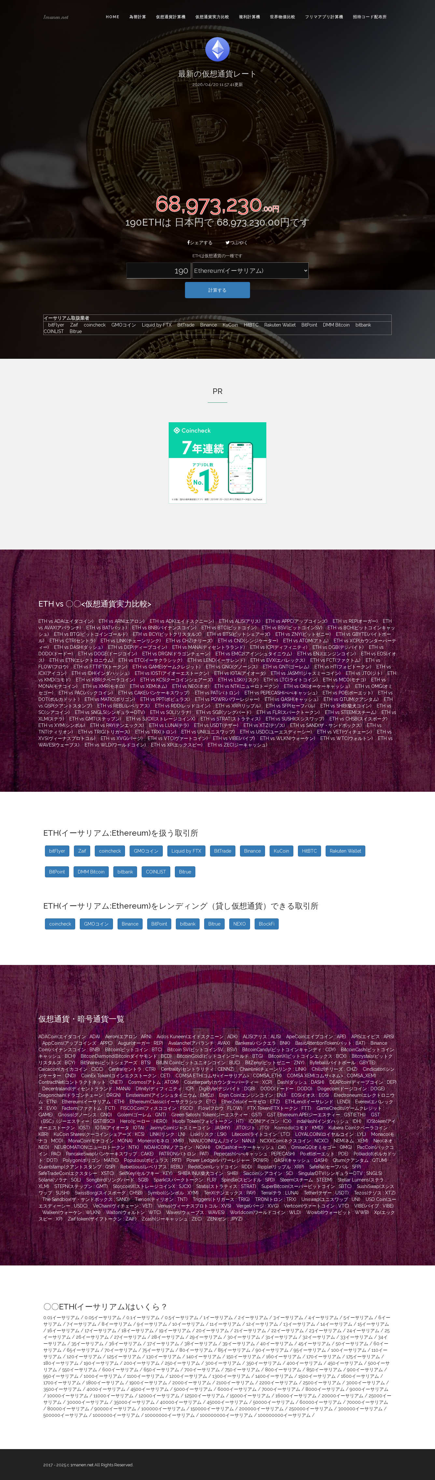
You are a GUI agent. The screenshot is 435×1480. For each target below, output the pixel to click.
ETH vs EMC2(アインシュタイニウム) (254, 653)
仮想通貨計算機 (171, 17)
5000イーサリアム (193, 1389)
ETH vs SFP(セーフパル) (290, 705)
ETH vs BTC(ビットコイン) (229, 627)
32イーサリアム (318, 1337)
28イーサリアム (167, 1337)
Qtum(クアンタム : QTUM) (360, 1160)
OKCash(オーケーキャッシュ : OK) (251, 1147)
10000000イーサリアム (170, 1415)
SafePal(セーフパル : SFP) (335, 1166)
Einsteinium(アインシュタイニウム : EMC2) (170, 1095)
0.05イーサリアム (103, 1317)
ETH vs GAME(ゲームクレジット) (167, 666)
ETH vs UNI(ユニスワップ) (208, 731)
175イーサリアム (363, 1356)
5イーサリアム (358, 1317)
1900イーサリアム (148, 1382)
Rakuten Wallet (278, 325)
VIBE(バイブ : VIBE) (374, 1205)
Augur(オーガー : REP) (140, 1043)
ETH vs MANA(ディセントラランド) (208, 647)
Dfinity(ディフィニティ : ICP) (165, 1088)
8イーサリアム (117, 1324)
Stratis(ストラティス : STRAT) (226, 1186)
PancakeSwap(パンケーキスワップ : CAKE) (110, 1153)
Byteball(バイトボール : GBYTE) (342, 1062)
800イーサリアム (283, 1369)
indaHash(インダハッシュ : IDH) (329, 1121)
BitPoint (307, 325)
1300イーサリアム (231, 1376)
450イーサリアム (345, 1363)
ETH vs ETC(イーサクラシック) (150, 660)
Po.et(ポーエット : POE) (324, 1153)
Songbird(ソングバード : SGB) (117, 1179)
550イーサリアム (79, 1369)
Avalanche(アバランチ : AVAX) (199, 1043)
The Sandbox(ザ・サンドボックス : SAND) (86, 1199)
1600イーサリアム (360, 1376)
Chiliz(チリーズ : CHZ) (335, 1069)
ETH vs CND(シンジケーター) (248, 640)
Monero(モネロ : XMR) (161, 1140)
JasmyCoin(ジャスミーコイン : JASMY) (189, 1127)
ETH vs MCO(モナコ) (344, 679)
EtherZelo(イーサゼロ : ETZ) (250, 1101)
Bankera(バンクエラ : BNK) (262, 1043)
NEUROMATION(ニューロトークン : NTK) (96, 1147)
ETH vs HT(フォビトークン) (343, 666)
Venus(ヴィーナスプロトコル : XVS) (194, 1205)
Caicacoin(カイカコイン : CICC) (70, 1069)
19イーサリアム (175, 1330)
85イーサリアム (234, 1350)
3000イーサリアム (365, 1382)
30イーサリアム (243, 1337)
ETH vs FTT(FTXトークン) (100, 666)
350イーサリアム (263, 1363)
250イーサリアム (182, 1363)
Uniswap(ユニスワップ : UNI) (331, 1199)
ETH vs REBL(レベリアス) (123, 705)
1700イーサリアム (62, 1382)
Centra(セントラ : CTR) (132, 1069)
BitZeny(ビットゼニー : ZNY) (274, 1062)
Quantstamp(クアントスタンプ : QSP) (76, 1166)
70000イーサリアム (367, 1402)
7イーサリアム (81, 1324)
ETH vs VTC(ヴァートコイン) (178, 738)
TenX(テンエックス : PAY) (230, 1192)
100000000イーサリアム (226, 1415)
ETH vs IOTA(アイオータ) (240, 673)
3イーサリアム (288, 1317)
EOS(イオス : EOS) (310, 1095)
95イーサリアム (310, 1350)
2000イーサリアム (191, 1382)
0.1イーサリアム (143, 1317)
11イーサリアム (225, 1324)
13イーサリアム (299, 1324)
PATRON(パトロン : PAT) (184, 1153)
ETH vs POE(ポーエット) (348, 692)
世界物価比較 (282, 17)
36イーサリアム (125, 1343)
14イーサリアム (336, 1324)
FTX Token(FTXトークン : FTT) (279, 1108)
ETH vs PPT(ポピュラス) (165, 699)
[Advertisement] (217, 139)
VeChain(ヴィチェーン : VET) (122, 1205)
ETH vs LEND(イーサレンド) (216, 660)
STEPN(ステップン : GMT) (81, 1186)
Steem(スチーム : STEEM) (306, 1179)
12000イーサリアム (159, 1395)
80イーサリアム (196, 1350)
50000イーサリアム (273, 1402)
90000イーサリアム (115, 1408)
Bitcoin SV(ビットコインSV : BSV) (202, 1049)
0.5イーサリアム (181, 1317)
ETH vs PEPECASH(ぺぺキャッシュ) (281, 692)
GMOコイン (122, 325)
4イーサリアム (323, 1317)
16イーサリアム (63, 1330)
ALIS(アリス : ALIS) (262, 1036)
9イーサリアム (152, 1324)
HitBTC (249, 325)
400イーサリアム (304, 1363)
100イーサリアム (348, 1350)
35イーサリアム (87, 1343)
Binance (207, 325)
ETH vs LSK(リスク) (238, 679)
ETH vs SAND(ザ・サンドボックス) (326, 725)
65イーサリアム (83, 1350)
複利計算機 (249, 17)
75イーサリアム (158, 1350)
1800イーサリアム (105, 1382)
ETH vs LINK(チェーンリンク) (131, 640)
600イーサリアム (120, 1369)
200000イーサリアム (261, 1408)
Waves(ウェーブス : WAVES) (195, 1212)
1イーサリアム (218, 1317)
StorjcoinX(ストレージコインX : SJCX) (152, 1186)
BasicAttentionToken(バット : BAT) (330, 1043)
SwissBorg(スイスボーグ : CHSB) (109, 1192)
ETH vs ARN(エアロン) (122, 621)
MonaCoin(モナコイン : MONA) (100, 1140)
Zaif (72, 325)
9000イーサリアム (369, 1389)
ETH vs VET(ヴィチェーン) (344, 731)
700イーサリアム (202, 1369)
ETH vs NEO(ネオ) (190, 686)
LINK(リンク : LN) (167, 1134)
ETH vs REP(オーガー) (355, 621)
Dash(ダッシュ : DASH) (300, 1082)
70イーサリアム (121, 1350)
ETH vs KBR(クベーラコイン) (105, 679)
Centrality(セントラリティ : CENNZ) (197, 1069)
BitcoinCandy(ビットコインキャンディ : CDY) (289, 1049)
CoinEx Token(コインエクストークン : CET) (125, 1075)
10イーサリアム (188, 1324)
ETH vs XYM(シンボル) (61, 725)
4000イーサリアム (106, 1389)
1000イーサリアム (103, 1376)
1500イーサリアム (317, 1376)
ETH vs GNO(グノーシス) (232, 666)
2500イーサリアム (322, 1382)
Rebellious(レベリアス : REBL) (151, 1166)
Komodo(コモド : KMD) (298, 1127)
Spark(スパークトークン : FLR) (185, 1179)
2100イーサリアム (235, 1382)
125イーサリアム (124, 1356)
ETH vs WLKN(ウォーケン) (287, 738)
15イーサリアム (373, 1324)
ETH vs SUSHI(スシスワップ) (295, 718)
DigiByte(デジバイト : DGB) (227, 1088)
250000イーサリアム (311, 1408)
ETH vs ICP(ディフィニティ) (278, 647)
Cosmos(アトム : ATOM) (153, 1082)
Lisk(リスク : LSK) (208, 1134)
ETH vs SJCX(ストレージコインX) (160, 718)
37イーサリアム (163, 1343)
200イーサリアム (142, 1363)
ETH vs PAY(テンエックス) (117, 725)
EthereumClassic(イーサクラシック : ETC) (173, 1101)
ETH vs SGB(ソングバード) (223, 712)
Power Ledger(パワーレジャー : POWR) (228, 1160)
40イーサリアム (276, 1343)
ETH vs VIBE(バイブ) (234, 738)
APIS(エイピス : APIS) (372, 1036)
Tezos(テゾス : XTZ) (375, 1192)
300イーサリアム (223, 1363)
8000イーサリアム (324, 1389)
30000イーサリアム (87, 1402)
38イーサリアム (200, 1343)
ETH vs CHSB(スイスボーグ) (358, 718)
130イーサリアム (163, 1356)
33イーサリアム (356, 1337)
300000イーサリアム (360, 1408)
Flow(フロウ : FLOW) (220, 1108)
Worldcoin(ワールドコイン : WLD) (265, 1212)
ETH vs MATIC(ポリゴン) (110, 699)
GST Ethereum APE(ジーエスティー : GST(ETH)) (316, 1114)
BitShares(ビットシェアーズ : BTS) (115, 1062)
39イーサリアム (238, 1343)
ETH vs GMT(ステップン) (95, 718)
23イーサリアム (325, 1330)
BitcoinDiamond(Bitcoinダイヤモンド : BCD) (126, 1056)
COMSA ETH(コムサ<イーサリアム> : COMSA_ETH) (228, 1075)
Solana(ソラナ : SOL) (59, 1179)
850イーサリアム (324, 1369)
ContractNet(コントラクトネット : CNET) (80, 1082)
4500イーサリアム (150, 1389)
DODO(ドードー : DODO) (286, 1088)
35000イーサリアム (134, 1402)
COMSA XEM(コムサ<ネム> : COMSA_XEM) (331, 1075)
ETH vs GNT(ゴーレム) (286, 666)
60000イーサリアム (321, 1402)
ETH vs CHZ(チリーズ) (189, 640)
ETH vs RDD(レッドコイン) (182, 705)
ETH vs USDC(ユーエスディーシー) (276, 731)
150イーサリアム (243, 1356)
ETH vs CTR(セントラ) (72, 640)
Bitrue (73, 331)
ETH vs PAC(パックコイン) (86, 692)
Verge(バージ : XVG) (257, 1205)
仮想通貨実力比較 (212, 17)
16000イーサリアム (295, 1395)
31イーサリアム (281, 1337)
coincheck (93, 325)
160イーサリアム (283, 1356)
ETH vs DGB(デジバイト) (338, 647)
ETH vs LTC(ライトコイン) (291, 679)
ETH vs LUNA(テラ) (169, 725)
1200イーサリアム (188, 1376)
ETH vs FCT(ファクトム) (335, 660)
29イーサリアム (205, 1337)
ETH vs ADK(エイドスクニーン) (182, 621)
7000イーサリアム (281, 1389)
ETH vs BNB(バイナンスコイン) (164, 627)
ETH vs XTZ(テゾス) (264, 725)
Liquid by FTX (155, 325)
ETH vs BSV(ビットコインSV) (292, 627)
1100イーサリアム (145, 1376)
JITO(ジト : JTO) (252, 1127)
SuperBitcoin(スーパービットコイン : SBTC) (306, 1186)
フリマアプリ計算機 (324, 17)
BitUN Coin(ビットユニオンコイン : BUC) (198, 1062)
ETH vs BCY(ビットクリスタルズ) (167, 634)
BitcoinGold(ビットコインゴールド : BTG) (220, 1056)
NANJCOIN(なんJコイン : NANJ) (222, 1140)
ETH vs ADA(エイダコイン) (65, 621)
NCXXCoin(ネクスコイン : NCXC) (294, 1140)
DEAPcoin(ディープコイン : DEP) (363, 1082)
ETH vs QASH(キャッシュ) (291, 699)
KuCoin (228, 325)
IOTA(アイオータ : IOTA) (119, 1127)
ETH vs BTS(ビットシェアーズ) (238, 634)
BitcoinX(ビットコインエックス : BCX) (307, 1056)
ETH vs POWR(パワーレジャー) (227, 699)
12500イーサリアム (205, 1395)
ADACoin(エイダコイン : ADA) (69, 1036)
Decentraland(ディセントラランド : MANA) (86, 1088)
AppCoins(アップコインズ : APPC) (77, 1043)
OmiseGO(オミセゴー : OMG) (321, 1147)
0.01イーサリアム (61, 1317)
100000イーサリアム (163, 1408)
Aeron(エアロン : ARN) (128, 1036)
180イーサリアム (60, 1363)
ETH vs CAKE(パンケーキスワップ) (153, 692)
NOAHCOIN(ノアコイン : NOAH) (177, 1147)
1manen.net (55, 17)
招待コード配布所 (370, 17)
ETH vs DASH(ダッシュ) (78, 647)
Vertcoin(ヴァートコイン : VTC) (316, 1205)
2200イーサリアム (278, 1382)
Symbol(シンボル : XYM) (173, 1192)
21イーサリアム (250, 1330)
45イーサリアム (314, 1343)
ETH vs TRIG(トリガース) (104, 731)
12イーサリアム (262, 1324)
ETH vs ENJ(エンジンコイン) (326, 653)
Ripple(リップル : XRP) (281, 1166)
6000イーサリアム (237, 1389)
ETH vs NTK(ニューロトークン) (247, 686)
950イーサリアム (60, 1376)
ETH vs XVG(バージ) (122, 738)
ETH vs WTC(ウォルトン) (346, 738)
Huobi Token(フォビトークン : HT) (208, 1121)
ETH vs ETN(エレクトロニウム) (81, 660)
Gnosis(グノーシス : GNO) (85, 1114)
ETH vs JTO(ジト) (364, 673)
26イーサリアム (92, 1337)
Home (112, 17)
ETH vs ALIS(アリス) (239, 621)
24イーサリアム (363, 1330)
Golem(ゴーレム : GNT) (141, 1114)
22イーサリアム (287, 1330)
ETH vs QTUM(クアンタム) (351, 699)
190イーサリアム (101, 1363)
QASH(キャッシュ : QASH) (301, 1160)
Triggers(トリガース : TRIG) (221, 1199)
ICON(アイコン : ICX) (270, 1121)
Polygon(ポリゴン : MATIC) (91, 1160)
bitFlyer (54, 325)
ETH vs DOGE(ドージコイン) (107, 653)
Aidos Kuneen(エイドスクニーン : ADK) (197, 1036)
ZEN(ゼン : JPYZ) (225, 1219)
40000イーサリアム (181, 1402)
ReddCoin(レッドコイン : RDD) (220, 1166)
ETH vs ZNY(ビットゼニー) (303, 634)
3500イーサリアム (62, 1389)
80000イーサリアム (68, 1408)
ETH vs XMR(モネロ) (104, 686)
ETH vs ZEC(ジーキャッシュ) (237, 744)
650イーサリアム (161, 1369)
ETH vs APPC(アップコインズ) (297, 621)
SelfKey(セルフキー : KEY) (146, 1173)
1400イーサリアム (274, 1376)
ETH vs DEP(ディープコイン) (137, 647)
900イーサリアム (365, 1369)
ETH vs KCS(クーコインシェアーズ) (176, 679)
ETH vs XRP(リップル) (238, 705)
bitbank (361, 325)
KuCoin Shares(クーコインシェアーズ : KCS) (99, 1134)
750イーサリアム (242, 1369)
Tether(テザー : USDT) (326, 1192)
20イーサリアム (212, 1330)
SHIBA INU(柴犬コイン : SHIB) (208, 1173)
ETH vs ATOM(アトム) (306, 640)
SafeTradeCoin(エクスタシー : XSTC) (76, 1173)
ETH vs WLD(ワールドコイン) (115, 744)
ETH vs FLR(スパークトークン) (288, 712)
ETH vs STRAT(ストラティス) (230, 718)
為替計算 (137, 17)
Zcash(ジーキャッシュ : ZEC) (172, 1219)
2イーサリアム (253, 1317)
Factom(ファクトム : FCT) (88, 1108)
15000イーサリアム (250, 1395)
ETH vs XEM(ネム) (148, 686)
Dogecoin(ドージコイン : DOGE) (351, 1088)
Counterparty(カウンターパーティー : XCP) (228, 1082)
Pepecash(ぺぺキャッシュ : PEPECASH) (254, 1153)
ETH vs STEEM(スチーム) (350, 712)
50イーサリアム (352, 1343)
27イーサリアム (130, 1337)
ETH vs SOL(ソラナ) (170, 712)
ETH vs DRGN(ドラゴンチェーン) (176, 653)
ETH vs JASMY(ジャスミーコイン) (306, 673)
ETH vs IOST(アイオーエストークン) (172, 673)
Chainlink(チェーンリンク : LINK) (273, 1069)
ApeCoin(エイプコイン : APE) (316, 1036)
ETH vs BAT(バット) (106, 627)
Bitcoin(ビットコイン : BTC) (133, 1049)
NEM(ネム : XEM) (351, 1140)
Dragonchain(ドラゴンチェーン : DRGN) (79, 1095)
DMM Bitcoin (334, 325)
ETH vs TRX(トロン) (155, 731)
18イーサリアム (137, 1330)
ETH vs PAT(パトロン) (217, 692)
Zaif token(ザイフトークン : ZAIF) (102, 1219)
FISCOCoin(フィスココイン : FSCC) (156, 1108)
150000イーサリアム (212, 1408)
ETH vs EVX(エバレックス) (277, 660)
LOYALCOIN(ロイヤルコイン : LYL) (330, 1134)
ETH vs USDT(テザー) (216, 725)
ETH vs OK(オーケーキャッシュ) (317, 686)
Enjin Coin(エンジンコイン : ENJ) (252, 1095)
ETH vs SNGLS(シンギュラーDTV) (110, 712)
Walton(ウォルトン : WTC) (133, 1212)
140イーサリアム (203, 1356)
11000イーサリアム (113, 1395)
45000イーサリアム (227, 1402)
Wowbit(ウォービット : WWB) (337, 1212)
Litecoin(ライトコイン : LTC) (261, 1134)
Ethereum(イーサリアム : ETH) (93, 1101)
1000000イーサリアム (116, 1415)
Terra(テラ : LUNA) (280, 1192)
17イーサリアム (100, 1330)
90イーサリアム (272, 1350)
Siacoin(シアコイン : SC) (268, 1173)
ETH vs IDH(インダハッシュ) (101, 673)
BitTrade (184, 325)
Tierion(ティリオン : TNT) (161, 1199)
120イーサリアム (84, 1356)
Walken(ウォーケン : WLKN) (71, 1212)
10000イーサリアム (67, 1395)
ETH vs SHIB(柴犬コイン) (346, 705)
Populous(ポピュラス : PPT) (152, 1160)
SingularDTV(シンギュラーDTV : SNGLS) (340, 1173)
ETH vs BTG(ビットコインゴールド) (91, 634)
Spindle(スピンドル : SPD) (248, 1179)
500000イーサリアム (65, 1415)
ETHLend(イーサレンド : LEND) (317, 1101)
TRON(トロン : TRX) (275, 1199)
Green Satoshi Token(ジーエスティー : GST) (216, 1114)
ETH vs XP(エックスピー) (177, 744)
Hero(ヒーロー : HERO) (143, 1121)
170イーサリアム (323, 1356)
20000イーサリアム (342, 1395)
